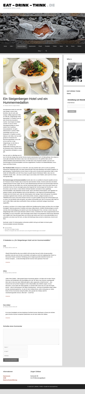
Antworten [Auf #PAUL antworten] (8, 296)
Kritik (13, 46)
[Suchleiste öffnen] (46, 51)
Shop (41, 51)
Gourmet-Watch (21, 46)
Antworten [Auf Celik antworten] (8, 262)
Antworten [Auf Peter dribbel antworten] (8, 317)
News (61, 46)
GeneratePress (54, 386)
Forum (72, 46)
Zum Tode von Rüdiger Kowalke (12, 229)
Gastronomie (32, 46)
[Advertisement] (75, 146)
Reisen (79, 46)
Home (5, 46)
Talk (67, 46)
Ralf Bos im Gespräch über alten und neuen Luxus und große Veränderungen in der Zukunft (25, 230)
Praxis (40, 46)
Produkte (47, 46)
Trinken (55, 46)
